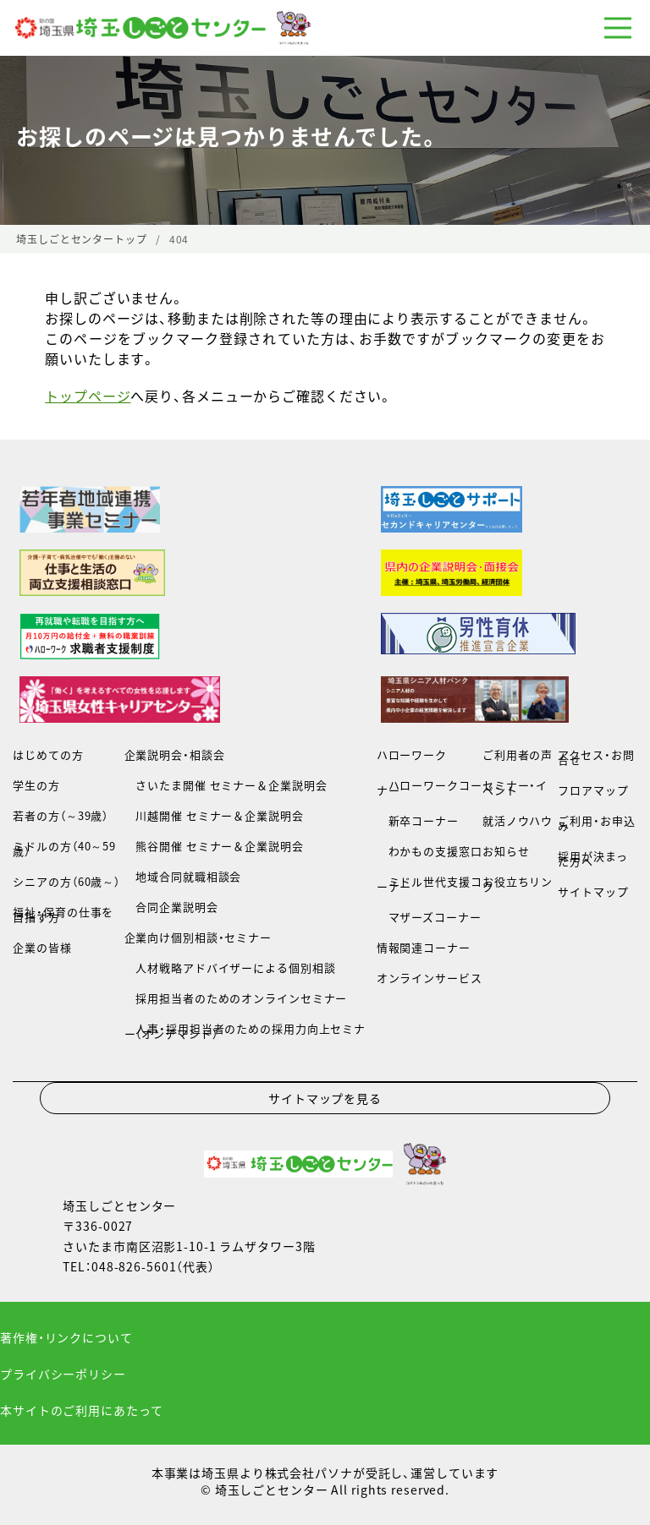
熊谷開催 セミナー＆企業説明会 (214, 846)
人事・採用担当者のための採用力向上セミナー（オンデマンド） (245, 1030)
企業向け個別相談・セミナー (198, 937)
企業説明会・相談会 (174, 754)
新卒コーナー (418, 820)
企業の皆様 (42, 947)
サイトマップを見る (325, 1098)
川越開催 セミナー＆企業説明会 (214, 815)
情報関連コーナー (424, 947)
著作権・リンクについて (66, 1337)
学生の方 (36, 785)
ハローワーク (412, 754)
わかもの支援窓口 (429, 851)
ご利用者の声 (517, 754)
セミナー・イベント (515, 787)
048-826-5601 (134, 1266)
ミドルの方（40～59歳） (64, 848)
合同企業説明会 (171, 907)
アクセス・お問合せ (596, 757)
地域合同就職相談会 (183, 876)
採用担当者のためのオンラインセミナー (236, 998)
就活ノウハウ (517, 820)
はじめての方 (48, 754)
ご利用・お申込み (596, 823)
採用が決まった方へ (592, 858)
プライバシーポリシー (63, 1373)
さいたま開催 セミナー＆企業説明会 (226, 785)
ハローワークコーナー (429, 787)
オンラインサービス (429, 978)
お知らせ (506, 851)
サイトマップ (593, 891)
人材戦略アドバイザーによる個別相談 (230, 967)
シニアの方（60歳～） (66, 881)
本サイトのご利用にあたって (81, 1410)
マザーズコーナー (429, 917)
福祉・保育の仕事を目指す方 (63, 914)
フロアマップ (593, 790)
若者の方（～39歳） (60, 815)
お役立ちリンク (517, 883)
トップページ (87, 395)
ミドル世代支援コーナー (429, 883)
